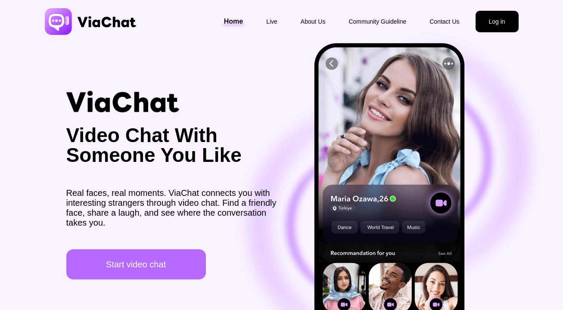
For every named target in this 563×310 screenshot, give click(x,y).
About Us (313, 21)
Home (233, 21)
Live (271, 21)
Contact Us (444, 21)
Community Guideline (377, 21)
